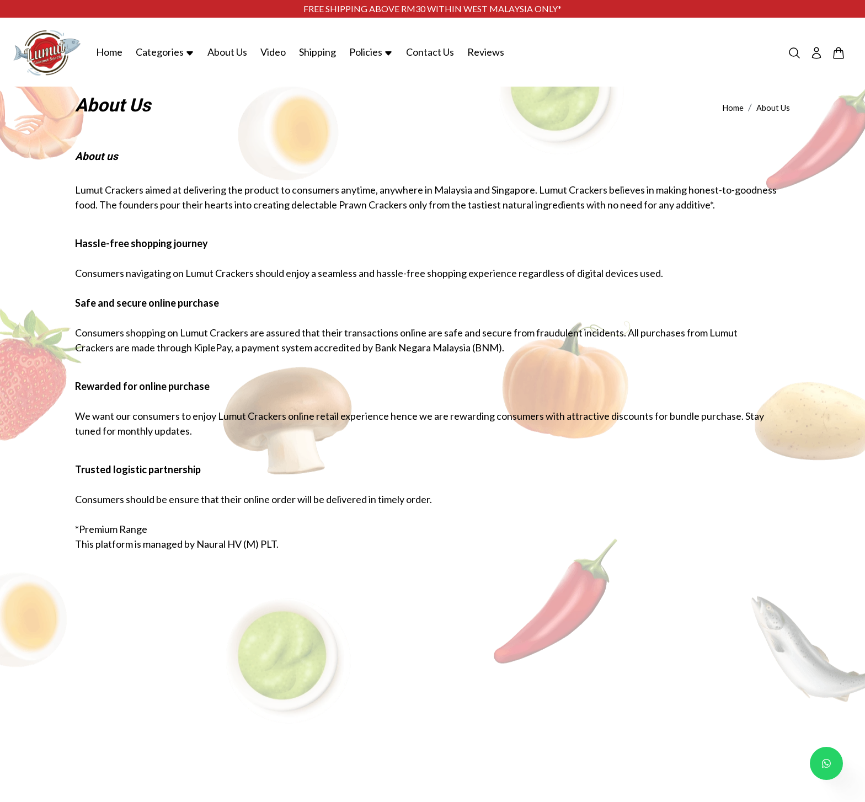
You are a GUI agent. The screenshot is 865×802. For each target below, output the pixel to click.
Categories (165, 52)
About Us (227, 52)
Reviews (485, 52)
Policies (371, 52)
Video (273, 52)
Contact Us (430, 52)
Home (109, 52)
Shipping (317, 52)
